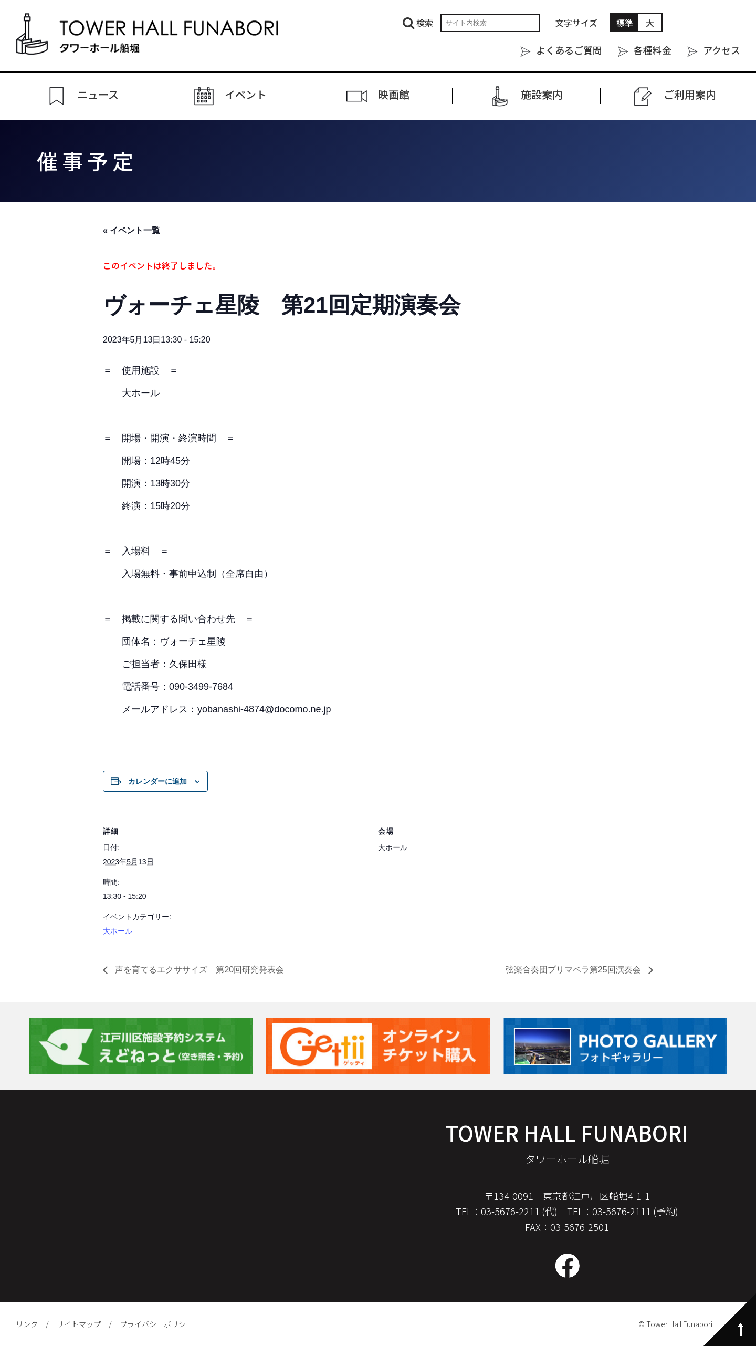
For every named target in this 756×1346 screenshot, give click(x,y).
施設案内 (542, 94)
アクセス (721, 50)
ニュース (98, 94)
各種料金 (652, 50)
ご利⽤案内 (690, 94)
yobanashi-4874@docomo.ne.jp (264, 709)
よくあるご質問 (569, 50)
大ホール (117, 931)
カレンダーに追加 (157, 781)
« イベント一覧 (131, 230)
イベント (246, 94)
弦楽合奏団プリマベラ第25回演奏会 (574, 969)
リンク (27, 1324)
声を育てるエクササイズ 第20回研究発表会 (198, 969)
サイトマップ (79, 1324)
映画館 (394, 94)
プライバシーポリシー (156, 1324)
